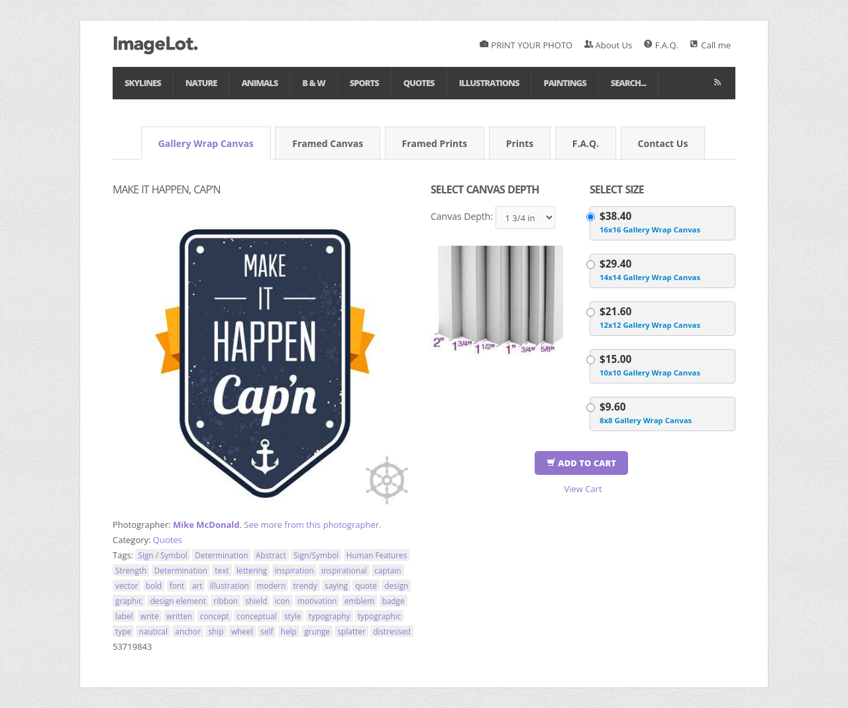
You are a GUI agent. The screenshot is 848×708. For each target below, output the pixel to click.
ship (215, 631)
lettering (252, 570)
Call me (710, 45)
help (289, 631)
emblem (359, 600)
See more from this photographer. (312, 525)
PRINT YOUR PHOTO (526, 45)
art (197, 585)
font (177, 585)
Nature (201, 83)
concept (214, 616)
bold (154, 585)
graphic (128, 600)
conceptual (257, 616)
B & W (313, 83)
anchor (188, 631)
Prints (520, 143)
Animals (259, 83)
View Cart (583, 489)
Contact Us (663, 143)
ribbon (225, 600)
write (149, 616)
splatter (351, 631)
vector (126, 585)
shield (256, 600)
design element (178, 600)
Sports (364, 83)
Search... (629, 83)
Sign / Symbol (162, 555)
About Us (608, 45)
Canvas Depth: (462, 216)
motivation (317, 600)
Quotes (419, 83)
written (179, 616)
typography (329, 616)
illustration (229, 585)
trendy (305, 585)
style (292, 616)
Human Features (376, 555)
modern (271, 585)
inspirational (344, 570)
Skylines (143, 83)
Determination (221, 555)
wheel (242, 631)
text (222, 570)
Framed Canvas (327, 143)
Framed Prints (435, 143)
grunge (317, 631)
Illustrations (489, 83)
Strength (130, 570)
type (123, 631)
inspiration (294, 570)
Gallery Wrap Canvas (206, 143)
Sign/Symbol (316, 555)
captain (387, 570)
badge (393, 600)
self (266, 631)
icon (282, 600)
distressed (392, 631)
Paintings (564, 83)
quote (365, 585)
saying (336, 585)
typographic (379, 616)
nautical (153, 631)
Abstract (271, 555)
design (396, 585)
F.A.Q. (661, 45)
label (123, 616)
